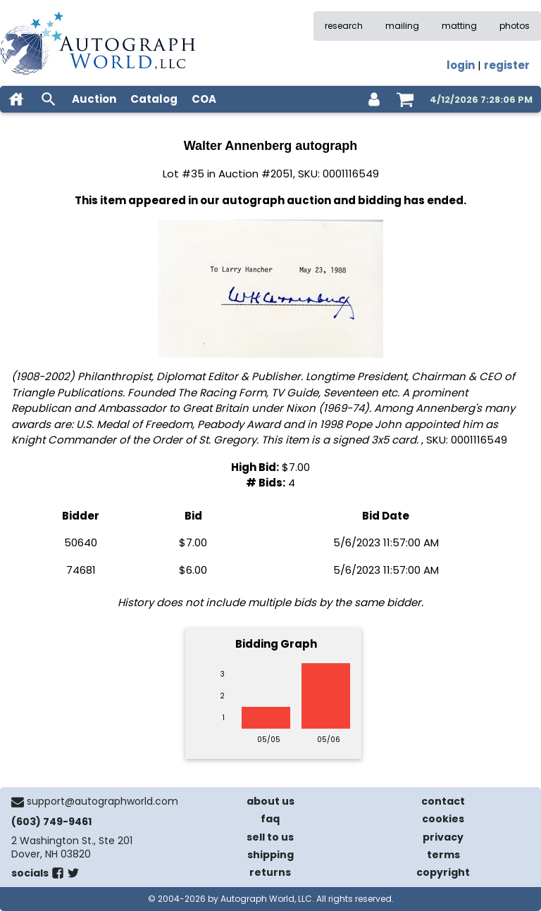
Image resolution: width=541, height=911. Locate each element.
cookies (443, 819)
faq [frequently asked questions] (270, 819)
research (344, 26)
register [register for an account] (507, 65)
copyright (443, 872)
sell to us (270, 837)
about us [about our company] (270, 801)
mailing (402, 26)
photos (514, 26)
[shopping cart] (405, 99)
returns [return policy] (270, 872)
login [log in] (461, 65)
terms (443, 855)
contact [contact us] (443, 801)
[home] (16, 99)
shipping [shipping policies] (270, 855)
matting (459, 26)
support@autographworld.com (102, 801)
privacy (443, 837)
